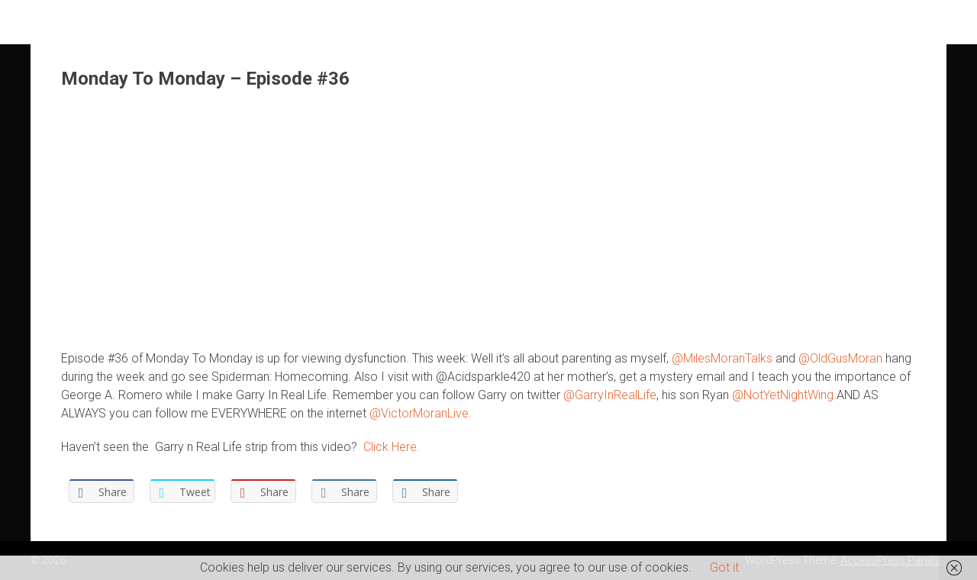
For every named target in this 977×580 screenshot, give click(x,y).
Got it (724, 567)
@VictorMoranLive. (420, 413)
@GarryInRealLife (609, 395)
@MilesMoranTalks (722, 358)
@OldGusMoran (840, 358)
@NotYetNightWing (783, 395)
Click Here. (391, 447)
